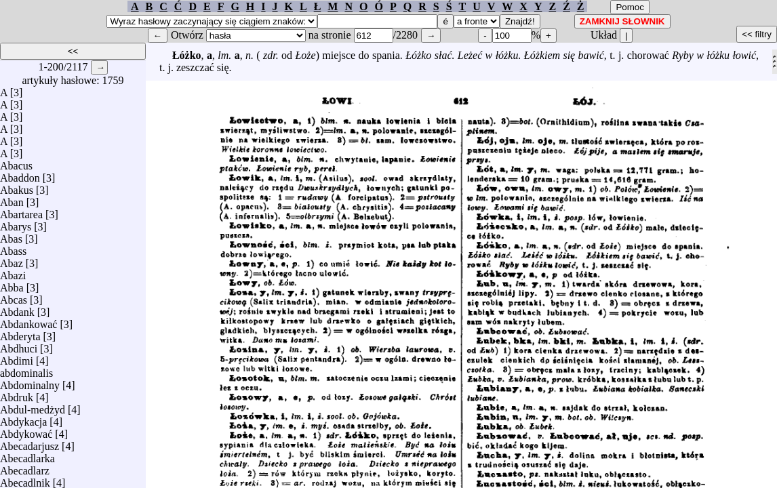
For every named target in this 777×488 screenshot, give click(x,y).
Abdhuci (18, 345)
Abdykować (26, 430)
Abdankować (28, 321)
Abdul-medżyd (32, 406)
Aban (12, 199)
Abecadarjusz (29, 443)
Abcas (13, 296)
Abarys (15, 223)
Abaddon (20, 174)
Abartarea (21, 211)
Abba (12, 284)
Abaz (11, 260)
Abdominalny (30, 382)
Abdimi (16, 357)
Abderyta (20, 333)
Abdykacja (23, 418)
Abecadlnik (25, 479)
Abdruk (16, 394)
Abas (11, 235)
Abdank (17, 308)
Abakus (16, 186)
